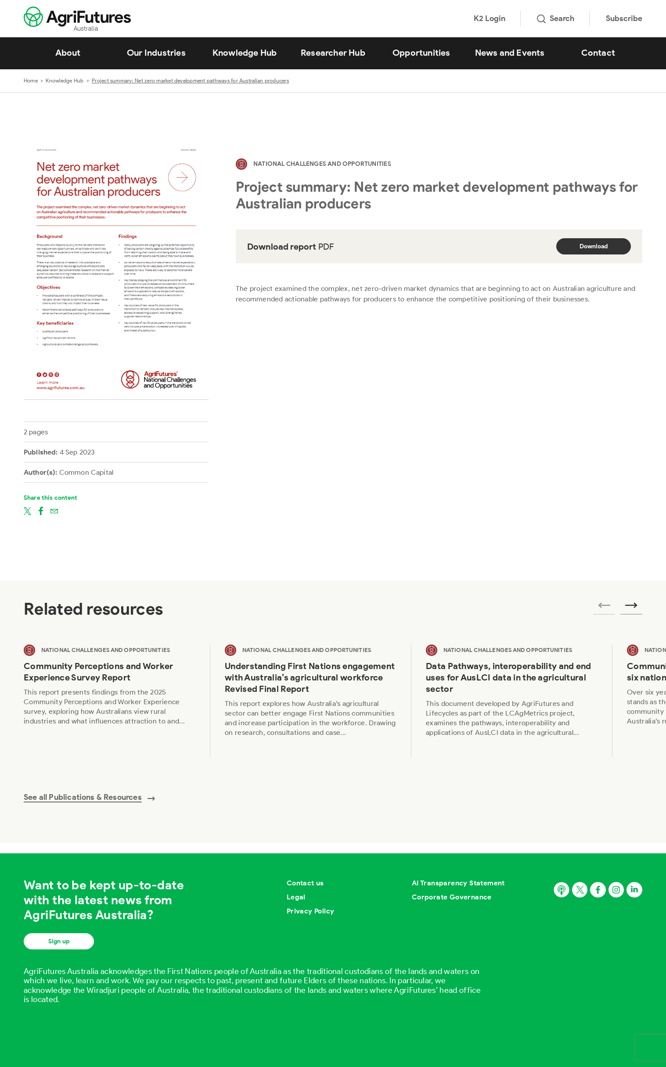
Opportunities (421, 52)
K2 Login (489, 18)
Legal (296, 897)
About (68, 52)
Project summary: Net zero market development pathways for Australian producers (190, 80)
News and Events (510, 52)
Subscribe (624, 18)
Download (594, 246)
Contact (598, 52)
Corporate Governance (452, 897)
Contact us (305, 883)
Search (555, 18)
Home (31, 80)
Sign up (58, 941)
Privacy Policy (311, 911)
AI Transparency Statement (458, 883)
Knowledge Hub (244, 52)
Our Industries (156, 52)
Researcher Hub (333, 52)
